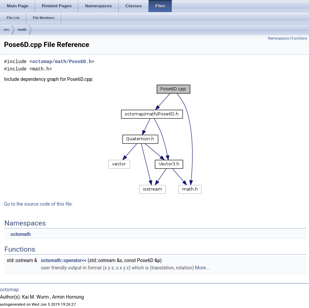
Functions (299, 38)
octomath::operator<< (63, 260)
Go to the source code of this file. (38, 204)
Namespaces (278, 38)
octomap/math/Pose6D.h (61, 61)
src (6, 30)
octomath (20, 234)
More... (202, 267)
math (22, 30)
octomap (9, 289)
